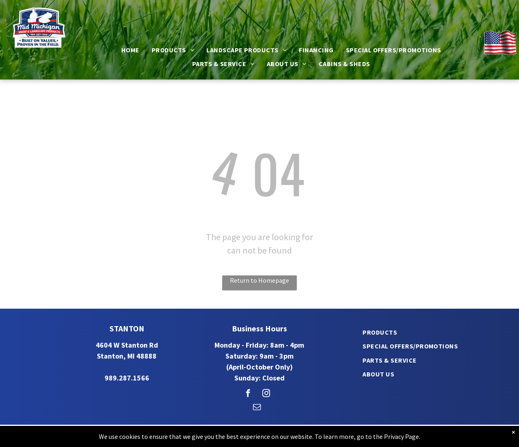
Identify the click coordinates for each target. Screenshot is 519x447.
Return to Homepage (259, 280)
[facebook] (248, 394)
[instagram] (266, 394)
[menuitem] (130, 50)
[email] (257, 408)
